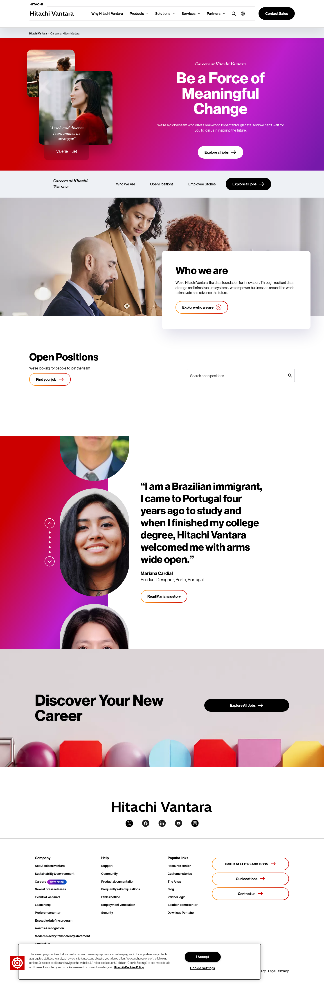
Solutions (162, 13)
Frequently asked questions (120, 889)
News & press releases (50, 889)
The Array (174, 882)
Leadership (43, 905)
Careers (40, 882)
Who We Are (125, 184)
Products (137, 13)
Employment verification (118, 905)
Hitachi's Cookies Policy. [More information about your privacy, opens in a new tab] (129, 967)
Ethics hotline (110, 897)
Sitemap (283, 971)
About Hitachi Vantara (50, 866)
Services (189, 13)
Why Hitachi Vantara (107, 13)
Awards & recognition (49, 928)
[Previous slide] (50, 523)
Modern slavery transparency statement (62, 936)
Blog (171, 889)
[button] (241, 13)
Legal (272, 971)
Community (109, 874)
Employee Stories (202, 184)
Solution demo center (183, 905)
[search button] (232, 13)
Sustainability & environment (54, 874)
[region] (139, 962)
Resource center (179, 866)
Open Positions (161, 184)
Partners (213, 13)
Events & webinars (47, 897)
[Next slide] (50, 561)
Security (107, 913)
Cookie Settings (202, 968)
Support (107, 866)
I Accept (202, 957)
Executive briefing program (53, 921)
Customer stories (180, 874)
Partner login (176, 897)
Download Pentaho (181, 913)
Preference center (48, 913)
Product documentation (117, 882)
